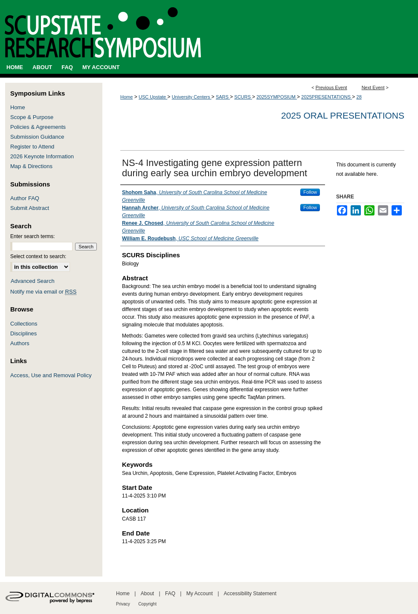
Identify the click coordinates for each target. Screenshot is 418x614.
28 (359, 96)
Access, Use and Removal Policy (51, 375)
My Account (199, 594)
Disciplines (23, 333)
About (147, 594)
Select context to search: (38, 256)
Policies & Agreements (38, 127)
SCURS (243, 96)
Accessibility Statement (250, 594)
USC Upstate (153, 96)
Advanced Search (33, 281)
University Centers (192, 96)
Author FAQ (24, 198)
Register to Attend (32, 146)
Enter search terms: (32, 236)
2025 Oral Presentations (342, 115)
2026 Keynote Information (42, 156)
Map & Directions (31, 166)
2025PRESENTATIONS (326, 96)
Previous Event (331, 87)
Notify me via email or (43, 291)
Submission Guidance (37, 137)
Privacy (123, 604)
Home (126, 96)
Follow (310, 192)
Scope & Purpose (31, 117)
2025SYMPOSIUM (276, 96)
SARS (223, 96)
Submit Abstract (29, 208)
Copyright (147, 604)
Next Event (373, 87)
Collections (24, 323)
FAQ (170, 594)
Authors (19, 343)
